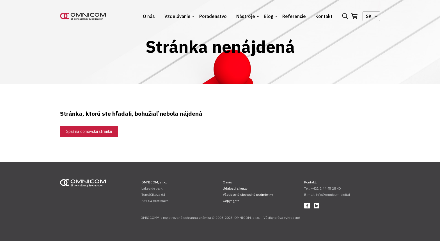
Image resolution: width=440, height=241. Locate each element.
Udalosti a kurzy (235, 188)
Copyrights (231, 201)
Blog (269, 16)
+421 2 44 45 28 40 (326, 188)
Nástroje (245, 16)
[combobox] (371, 16)
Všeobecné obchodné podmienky (248, 194)
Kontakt (324, 16)
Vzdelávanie (177, 16)
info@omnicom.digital (333, 194)
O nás (149, 16)
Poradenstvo (213, 16)
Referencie (294, 16)
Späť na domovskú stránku (89, 131)
